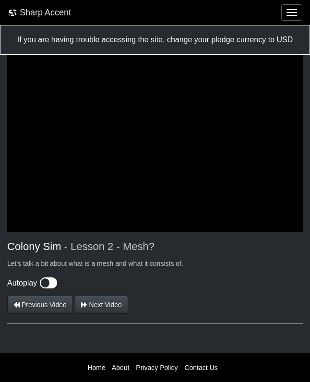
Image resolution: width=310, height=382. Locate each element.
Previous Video (40, 305)
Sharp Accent (39, 13)
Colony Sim (34, 246)
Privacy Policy (157, 367)
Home (96, 367)
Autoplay (32, 283)
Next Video (101, 305)
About (121, 367)
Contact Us (200, 367)
